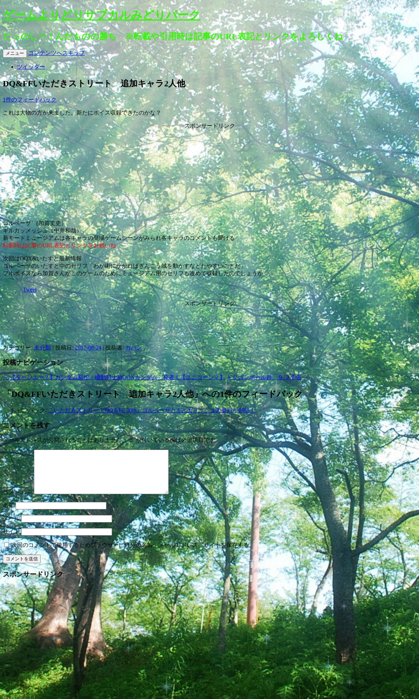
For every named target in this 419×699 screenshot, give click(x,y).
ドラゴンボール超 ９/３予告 (268, 377)
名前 (8, 514)
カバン (133, 348)
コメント (18, 501)
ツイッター (31, 67)
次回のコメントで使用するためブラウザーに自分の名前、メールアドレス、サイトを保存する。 (133, 553)
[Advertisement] (210, 174)
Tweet (30, 290)
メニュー (15, 53)
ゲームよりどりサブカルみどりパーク (101, 14)
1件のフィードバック (30, 100)
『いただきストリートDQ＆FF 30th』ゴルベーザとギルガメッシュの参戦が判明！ (151, 410)
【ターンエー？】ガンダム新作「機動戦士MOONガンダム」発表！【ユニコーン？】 (114, 377)
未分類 (42, 348)
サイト (11, 540)
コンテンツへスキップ (56, 53)
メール (11, 527)
